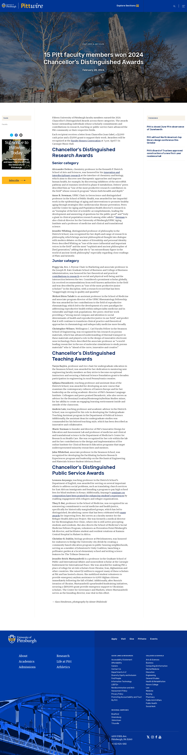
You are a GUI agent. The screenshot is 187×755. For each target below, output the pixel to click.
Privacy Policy (117, 694)
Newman (120, 217)
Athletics (63, 667)
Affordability (116, 663)
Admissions (27, 667)
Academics (26, 661)
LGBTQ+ (114, 685)
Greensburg (116, 717)
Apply (114, 639)
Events (154, 639)
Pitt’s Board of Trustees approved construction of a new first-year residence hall (164, 153)
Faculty (5, 124)
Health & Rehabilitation (155, 681)
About (23, 656)
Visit (123, 639)
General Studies (152, 678)
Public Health (151, 703)
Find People (116, 678)
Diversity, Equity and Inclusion (123, 675)
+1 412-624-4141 (118, 743)
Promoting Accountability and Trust (126, 697)
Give (132, 639)
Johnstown (116, 720)
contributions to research (65, 276)
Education (150, 672)
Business (149, 663)
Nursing (149, 694)
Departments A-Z (118, 672)
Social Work (150, 706)
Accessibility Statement (121, 660)
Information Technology (121, 681)
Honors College (152, 685)
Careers (114, 666)
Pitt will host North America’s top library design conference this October (164, 140)
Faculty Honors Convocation (86, 140)
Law (147, 688)
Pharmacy (150, 697)
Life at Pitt (64, 661)
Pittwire (142, 639)
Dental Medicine (152, 669)
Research (63, 656)
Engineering (151, 675)
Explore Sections (126, 5)
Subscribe (14, 180)
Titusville (115, 723)
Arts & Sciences (152, 660)
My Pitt (114, 700)
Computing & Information (157, 666)
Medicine (149, 691)
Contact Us (116, 669)
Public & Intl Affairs (154, 700)
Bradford (115, 714)
